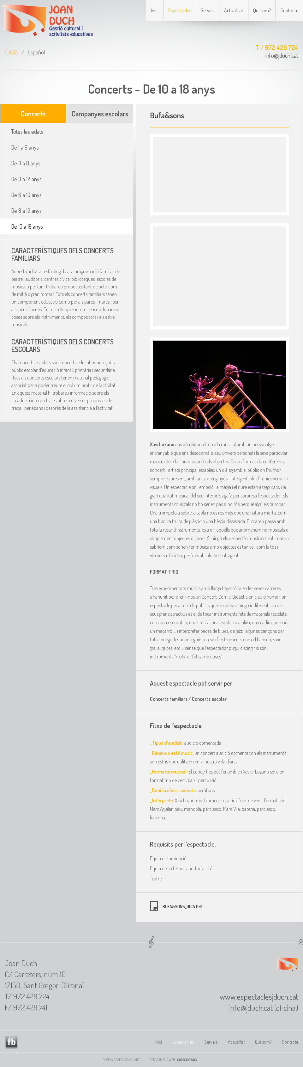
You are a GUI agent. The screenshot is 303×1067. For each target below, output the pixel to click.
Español (36, 52)
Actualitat (233, 10)
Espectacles (179, 10)
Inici (154, 10)
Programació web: (175, 1060)
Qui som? (262, 10)
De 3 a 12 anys (26, 179)
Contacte (289, 10)
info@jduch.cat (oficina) (263, 1007)
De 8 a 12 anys (26, 210)
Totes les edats (27, 131)
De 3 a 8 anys (25, 163)
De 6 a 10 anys (26, 194)
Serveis (207, 10)
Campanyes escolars (100, 113)
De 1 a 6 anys (25, 147)
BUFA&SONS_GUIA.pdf (182, 906)
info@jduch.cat (281, 55)
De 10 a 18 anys (27, 226)
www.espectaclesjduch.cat (259, 996)
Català (11, 52)
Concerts (33, 113)
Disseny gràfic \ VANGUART (121, 1060)
